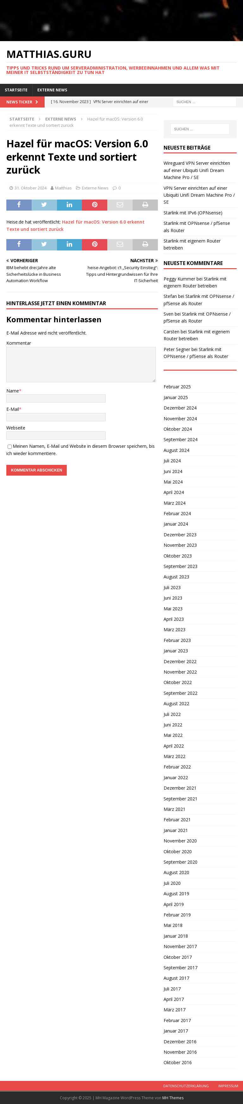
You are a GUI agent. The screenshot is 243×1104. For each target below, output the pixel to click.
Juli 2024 (172, 461)
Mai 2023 (173, 609)
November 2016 (180, 1052)
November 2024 (180, 419)
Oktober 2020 (178, 851)
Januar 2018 (176, 936)
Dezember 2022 (180, 661)
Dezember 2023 (180, 535)
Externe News (52, 90)
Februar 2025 (177, 387)
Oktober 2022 (178, 682)
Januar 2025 (176, 397)
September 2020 (180, 862)
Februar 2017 (177, 1020)
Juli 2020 (172, 883)
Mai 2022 (173, 735)
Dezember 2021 (180, 788)
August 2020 (176, 872)
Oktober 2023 (178, 556)
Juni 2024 (173, 471)
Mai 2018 (173, 925)
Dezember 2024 (180, 408)
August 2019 (176, 894)
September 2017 (180, 968)
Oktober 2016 (178, 1062)
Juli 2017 (172, 989)
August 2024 (176, 450)
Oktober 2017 (178, 957)
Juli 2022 (172, 714)
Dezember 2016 (180, 1042)
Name (12, 391)
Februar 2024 (177, 513)
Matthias (63, 188)
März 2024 (174, 503)
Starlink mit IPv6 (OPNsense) (193, 213)
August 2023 (176, 577)
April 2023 (174, 619)
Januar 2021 (176, 830)
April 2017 (174, 999)
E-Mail (12, 409)
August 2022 (176, 703)
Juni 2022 (173, 725)
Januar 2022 (176, 777)
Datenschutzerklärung (186, 1085)
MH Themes (173, 1098)
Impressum (228, 1085)
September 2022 (180, 693)
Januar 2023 (176, 651)
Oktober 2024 (178, 429)
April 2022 (174, 746)
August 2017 (176, 978)
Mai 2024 (173, 482)
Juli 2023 (172, 587)
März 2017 (174, 1010)
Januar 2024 (176, 524)
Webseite (15, 428)
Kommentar (18, 343)
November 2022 (180, 672)
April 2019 (174, 904)
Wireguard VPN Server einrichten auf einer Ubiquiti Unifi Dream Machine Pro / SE (197, 170)
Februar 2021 (177, 820)
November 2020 (180, 841)
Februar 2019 (177, 915)
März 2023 (174, 629)
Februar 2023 (177, 640)
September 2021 (180, 799)
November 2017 (180, 946)
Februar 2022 (177, 767)
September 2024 (180, 439)
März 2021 (174, 809)
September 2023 (180, 566)
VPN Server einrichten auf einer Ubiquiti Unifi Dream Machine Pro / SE (199, 195)
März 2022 (174, 756)
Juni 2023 (173, 598)
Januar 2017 (176, 1031)
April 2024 (174, 492)
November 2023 (180, 545)
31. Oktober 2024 (31, 188)
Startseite (16, 90)
